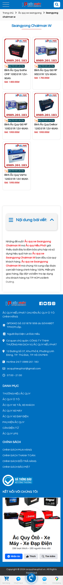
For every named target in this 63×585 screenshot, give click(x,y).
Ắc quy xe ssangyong (29, 13)
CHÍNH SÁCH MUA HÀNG (17, 449)
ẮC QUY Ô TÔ (11, 399)
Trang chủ (8, 13)
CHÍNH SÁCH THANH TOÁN (19, 455)
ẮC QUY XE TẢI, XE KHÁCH (18, 405)
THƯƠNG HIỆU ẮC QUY (16, 393)
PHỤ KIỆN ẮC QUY (13, 422)
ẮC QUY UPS (10, 433)
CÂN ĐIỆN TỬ (11, 428)
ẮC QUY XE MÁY (12, 410)
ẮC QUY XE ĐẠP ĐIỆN (15, 416)
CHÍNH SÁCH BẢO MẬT (16, 467)
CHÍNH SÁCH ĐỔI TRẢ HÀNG (19, 461)
